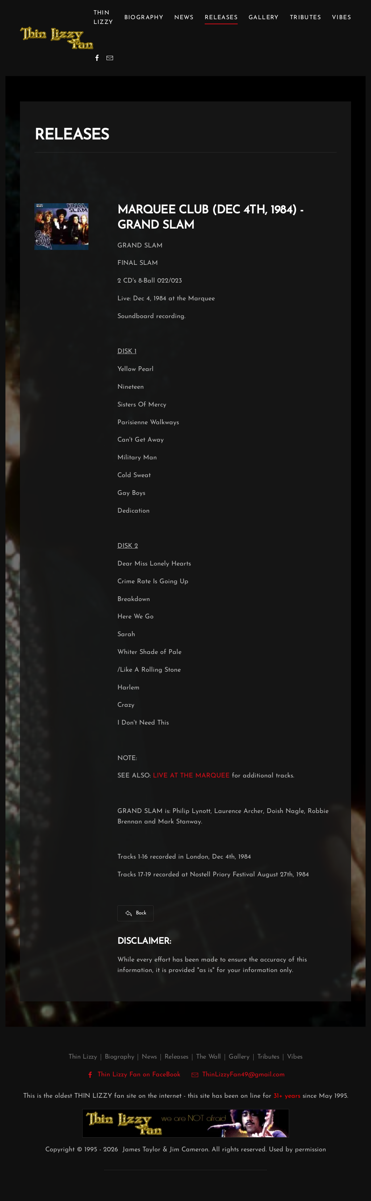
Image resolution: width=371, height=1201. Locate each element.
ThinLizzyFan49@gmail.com (243, 1074)
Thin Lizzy (82, 1057)
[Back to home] (56, 38)
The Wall (208, 1057)
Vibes (341, 18)
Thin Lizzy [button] (103, 17)
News (184, 18)
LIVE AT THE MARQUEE (191, 775)
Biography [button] (144, 18)
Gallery (264, 18)
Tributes (305, 18)
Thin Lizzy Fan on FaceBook (133, 1075)
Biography (119, 1057)
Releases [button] (221, 18)
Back (135, 913)
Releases (176, 1057)
